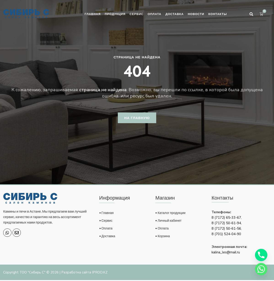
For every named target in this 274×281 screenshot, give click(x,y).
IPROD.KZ (99, 273)
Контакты (217, 14)
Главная (93, 14)
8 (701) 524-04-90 (226, 235)
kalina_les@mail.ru (226, 253)
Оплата (154, 14)
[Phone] (261, 255)
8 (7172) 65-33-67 (226, 218)
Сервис (137, 14)
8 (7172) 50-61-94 (226, 224)
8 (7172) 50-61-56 (226, 229)
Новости (196, 14)
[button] (251, 14)
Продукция (115, 14)
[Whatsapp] (261, 269)
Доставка (174, 14)
